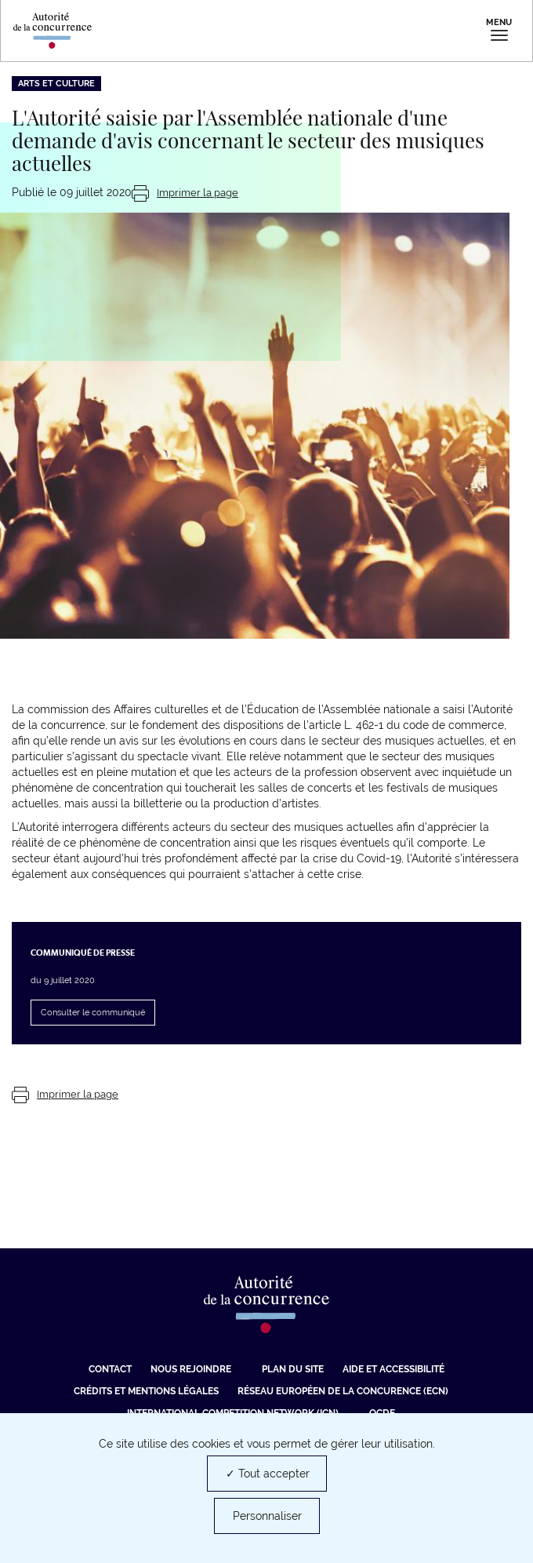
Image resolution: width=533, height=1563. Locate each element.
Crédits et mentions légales (146, 1391)
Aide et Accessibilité (393, 1369)
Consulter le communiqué (93, 1012)
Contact (110, 1369)
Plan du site (293, 1369)
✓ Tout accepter (268, 1473)
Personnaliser (267, 1516)
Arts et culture (56, 83)
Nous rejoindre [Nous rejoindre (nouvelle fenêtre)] (190, 1369)
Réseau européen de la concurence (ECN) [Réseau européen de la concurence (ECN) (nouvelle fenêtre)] (342, 1391)
